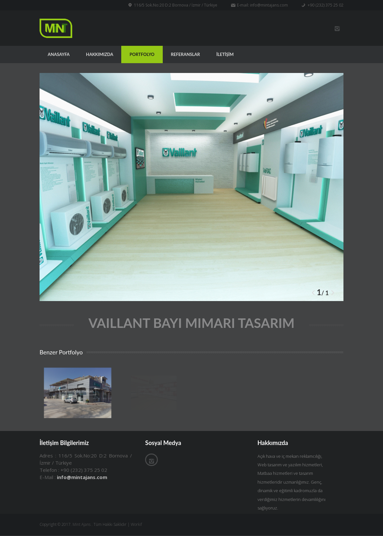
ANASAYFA (59, 54)
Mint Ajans (82, 525)
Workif (136, 525)
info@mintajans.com (269, 5)
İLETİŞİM (225, 54)
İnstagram (337, 29)
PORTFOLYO (141, 54)
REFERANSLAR (185, 54)
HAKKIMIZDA (99, 54)
